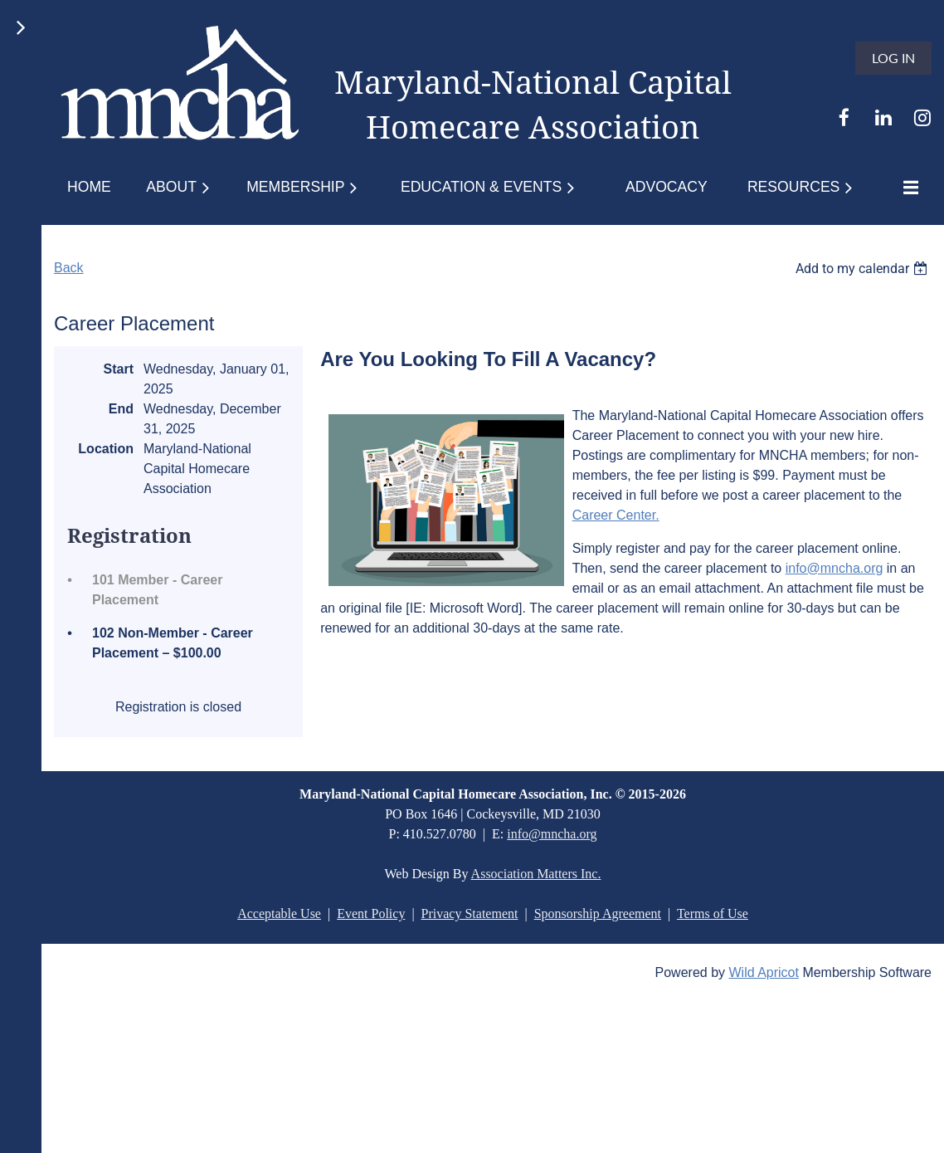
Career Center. (615, 515)
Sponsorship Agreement (597, 913)
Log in (893, 58)
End (121, 409)
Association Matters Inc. (536, 874)
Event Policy (371, 913)
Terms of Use (712, 913)
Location (106, 449)
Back (69, 268)
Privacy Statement (469, 913)
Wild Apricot (763, 972)
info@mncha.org (834, 568)
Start (119, 369)
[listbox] (864, 268)
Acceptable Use (279, 913)
